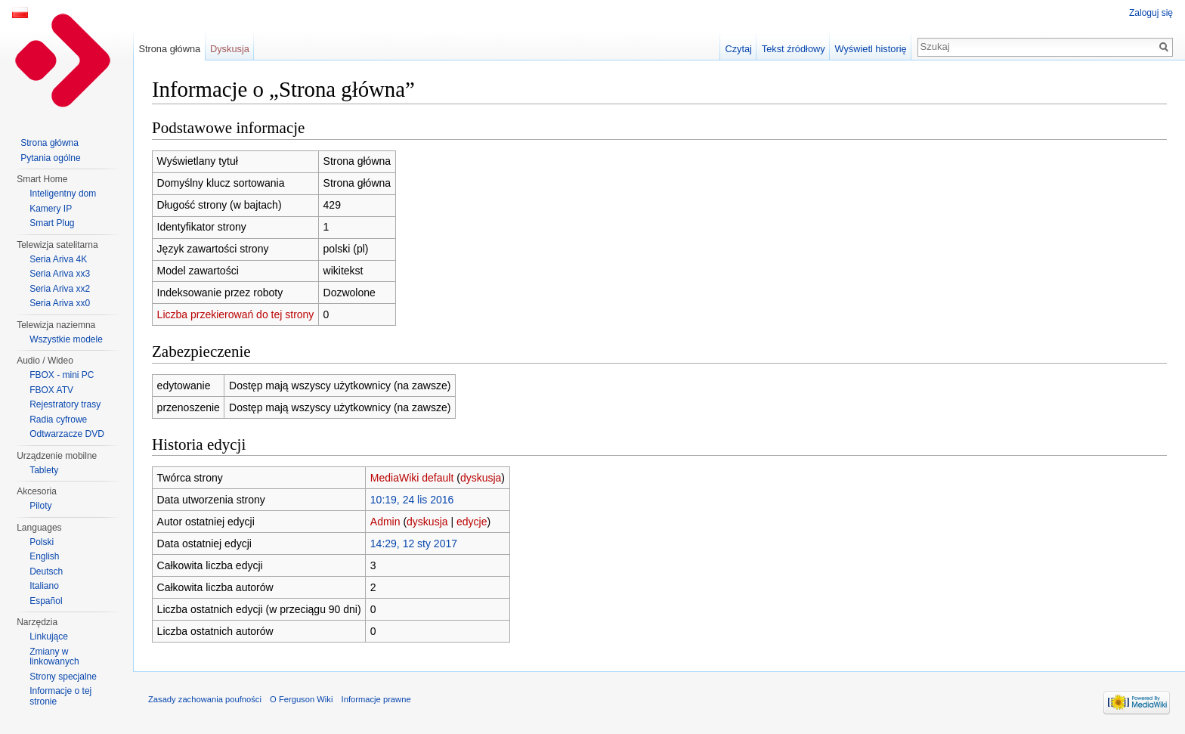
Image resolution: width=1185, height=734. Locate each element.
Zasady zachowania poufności (204, 699)
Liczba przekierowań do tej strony (235, 314)
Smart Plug (51, 223)
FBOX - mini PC (61, 375)
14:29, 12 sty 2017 (413, 543)
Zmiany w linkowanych (54, 656)
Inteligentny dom (62, 193)
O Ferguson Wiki (301, 699)
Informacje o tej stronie (60, 696)
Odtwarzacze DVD (66, 434)
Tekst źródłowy (793, 48)
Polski (41, 542)
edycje (471, 522)
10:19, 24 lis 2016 (412, 500)
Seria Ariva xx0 (59, 303)
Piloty (40, 505)
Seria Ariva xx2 (59, 288)
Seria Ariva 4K (58, 259)
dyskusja (480, 478)
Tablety (43, 470)
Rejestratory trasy (65, 404)
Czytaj (738, 48)
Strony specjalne (63, 676)
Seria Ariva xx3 (59, 273)
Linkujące (48, 636)
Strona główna (169, 48)
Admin (385, 522)
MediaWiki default (412, 478)
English (44, 556)
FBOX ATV (51, 390)
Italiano (44, 586)
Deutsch (46, 571)
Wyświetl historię (870, 48)
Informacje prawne (376, 699)
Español (45, 601)
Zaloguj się (1151, 13)
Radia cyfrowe (58, 419)
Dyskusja (229, 48)
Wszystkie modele (66, 339)
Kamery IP (50, 208)
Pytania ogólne (50, 158)
